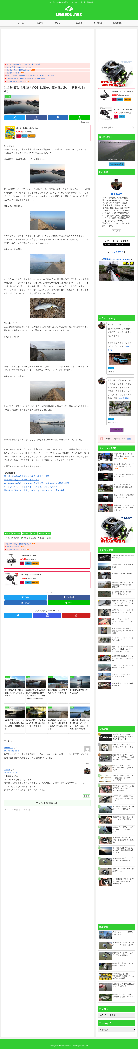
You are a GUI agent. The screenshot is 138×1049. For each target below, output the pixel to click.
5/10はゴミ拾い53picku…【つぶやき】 (19, 67)
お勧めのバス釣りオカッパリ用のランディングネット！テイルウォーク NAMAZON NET (122, 603)
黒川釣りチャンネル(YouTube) (116, 259)
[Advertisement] (47, 46)
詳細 (129, 439)
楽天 (18, 136)
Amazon (32, 136)
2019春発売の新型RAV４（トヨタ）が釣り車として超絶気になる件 (123, 658)
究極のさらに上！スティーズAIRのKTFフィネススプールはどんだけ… (124, 507)
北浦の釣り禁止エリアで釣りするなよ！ (21, 480)
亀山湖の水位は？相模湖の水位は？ (18, 70)
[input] (116, 127)
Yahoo (24, 136)
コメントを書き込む (47, 803)
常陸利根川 (16, 533)
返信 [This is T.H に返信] (86, 763)
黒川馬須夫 (116, 194)
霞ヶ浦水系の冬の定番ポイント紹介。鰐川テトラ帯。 (27, 476)
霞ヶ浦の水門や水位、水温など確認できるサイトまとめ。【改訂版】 (34, 490)
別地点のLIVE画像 (116, 164)
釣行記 (34, 533)
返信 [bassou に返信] (86, 796)
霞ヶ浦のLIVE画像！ (13, 73)
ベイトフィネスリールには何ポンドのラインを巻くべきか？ (30, 487)
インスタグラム (116, 252)
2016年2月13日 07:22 (11, 773)
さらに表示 (124, 398)
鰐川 (48, 533)
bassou (7, 770)
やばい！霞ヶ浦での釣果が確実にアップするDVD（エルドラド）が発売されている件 (122, 649)
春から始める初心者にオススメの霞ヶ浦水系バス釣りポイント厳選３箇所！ (37, 483)
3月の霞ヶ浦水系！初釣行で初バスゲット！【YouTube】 (25, 78)
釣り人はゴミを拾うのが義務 (122, 573)
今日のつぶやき (116, 430)
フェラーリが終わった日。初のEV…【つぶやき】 (23, 64)
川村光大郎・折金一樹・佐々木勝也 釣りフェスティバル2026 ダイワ (124, 456)
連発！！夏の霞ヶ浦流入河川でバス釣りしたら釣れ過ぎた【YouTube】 (30, 76)
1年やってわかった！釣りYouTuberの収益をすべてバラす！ (122, 621)
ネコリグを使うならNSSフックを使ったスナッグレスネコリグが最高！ (122, 631)
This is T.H (8, 748)
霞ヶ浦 (41, 533)
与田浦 (7, 533)
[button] (133, 127)
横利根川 (25, 533)
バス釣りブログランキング (15, 81)
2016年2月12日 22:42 (11, 751)
